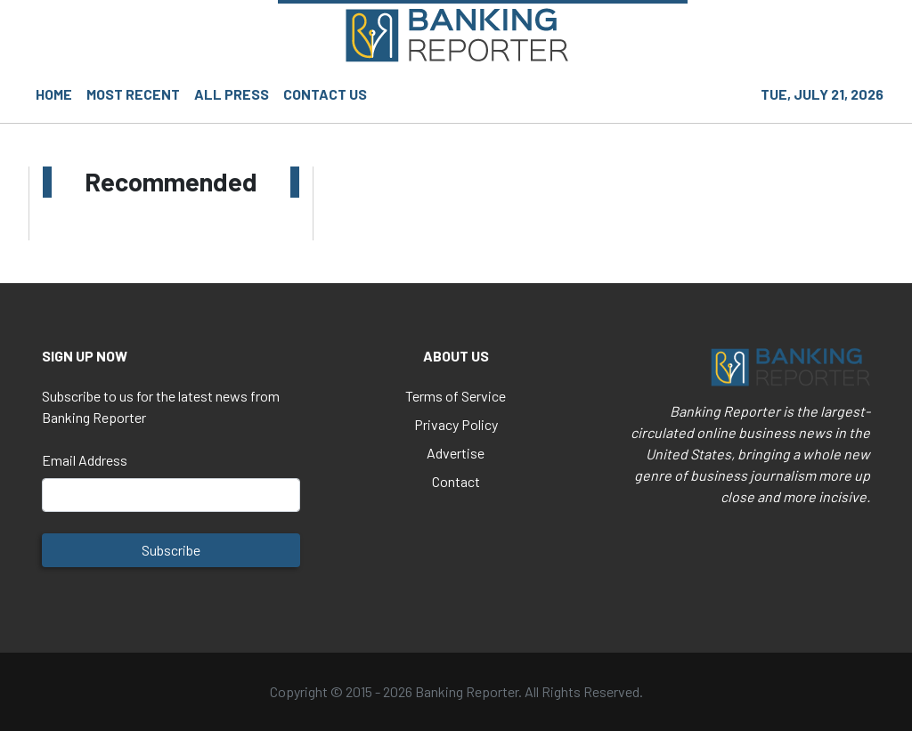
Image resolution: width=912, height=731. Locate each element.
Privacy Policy (456, 424)
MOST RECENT (133, 93)
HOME (54, 93)
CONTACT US (325, 93)
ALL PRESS (231, 93)
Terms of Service (455, 395)
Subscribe (171, 549)
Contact (456, 481)
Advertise (455, 452)
